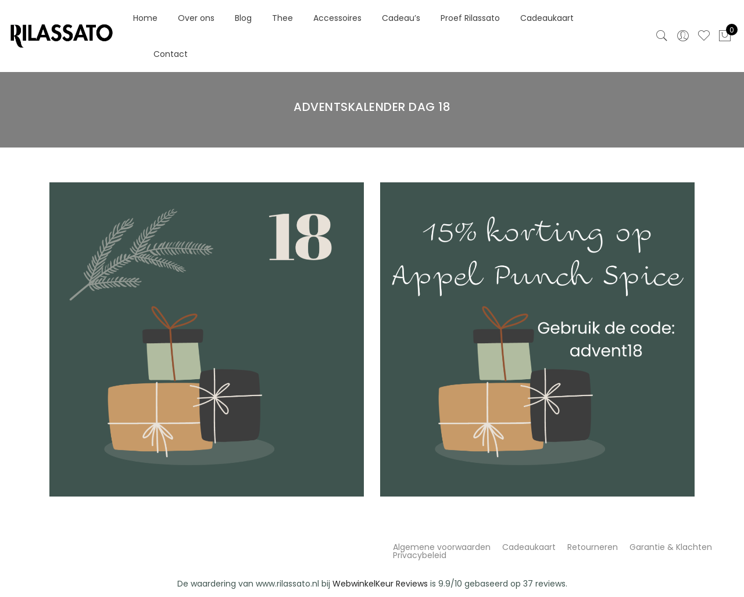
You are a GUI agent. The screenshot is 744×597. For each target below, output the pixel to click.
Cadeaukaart (547, 18)
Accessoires (337, 18)
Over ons (196, 18)
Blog (243, 18)
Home (145, 18)
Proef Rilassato (470, 18)
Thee (282, 18)
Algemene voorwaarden (442, 547)
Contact (170, 54)
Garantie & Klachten (670, 547)
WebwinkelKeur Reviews (380, 583)
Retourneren (592, 547)
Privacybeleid (419, 555)
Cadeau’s (401, 18)
